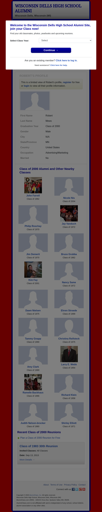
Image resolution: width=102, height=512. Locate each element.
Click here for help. (58, 65)
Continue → (51, 50)
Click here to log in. (66, 60)
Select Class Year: (19, 40)
